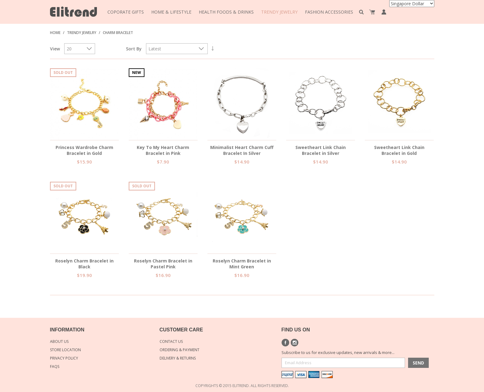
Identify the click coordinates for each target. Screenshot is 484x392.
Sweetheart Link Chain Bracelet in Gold (399, 150)
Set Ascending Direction (212, 48)
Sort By (134, 49)
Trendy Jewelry (81, 32)
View (55, 49)
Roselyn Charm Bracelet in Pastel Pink (163, 264)
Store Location (65, 349)
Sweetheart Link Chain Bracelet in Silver (320, 150)
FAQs (54, 366)
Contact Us (171, 341)
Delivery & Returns (178, 358)
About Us (59, 341)
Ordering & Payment (179, 349)
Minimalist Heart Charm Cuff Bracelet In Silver (241, 150)
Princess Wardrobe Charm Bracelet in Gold (84, 150)
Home (55, 32)
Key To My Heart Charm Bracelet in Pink (163, 150)
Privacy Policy (64, 358)
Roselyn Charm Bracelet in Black (84, 264)
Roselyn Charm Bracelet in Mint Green (242, 264)
